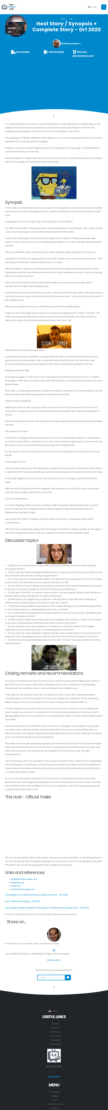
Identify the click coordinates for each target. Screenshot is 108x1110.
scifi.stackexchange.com (23, 889)
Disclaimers (55, 1040)
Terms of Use (55, 1032)
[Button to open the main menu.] (103, 7)
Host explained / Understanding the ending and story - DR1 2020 (36, 894)
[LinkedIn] (54, 950)
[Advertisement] (54, 79)
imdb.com (16, 886)
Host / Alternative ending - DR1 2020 (22, 901)
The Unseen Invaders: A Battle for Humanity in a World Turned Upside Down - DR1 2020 (47, 907)
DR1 (71, 19)
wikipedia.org (17, 882)
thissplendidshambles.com (24, 879)
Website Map (55, 1044)
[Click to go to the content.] (54, 116)
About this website (55, 1104)
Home (63, 19)
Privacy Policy (55, 1036)
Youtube (55, 1023)
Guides (55, 1096)
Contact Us (55, 1108)
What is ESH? (54, 960)
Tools (55, 1100)
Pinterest (55, 1028)
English (92, 7)
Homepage (55, 1092)
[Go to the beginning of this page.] (54, 987)
